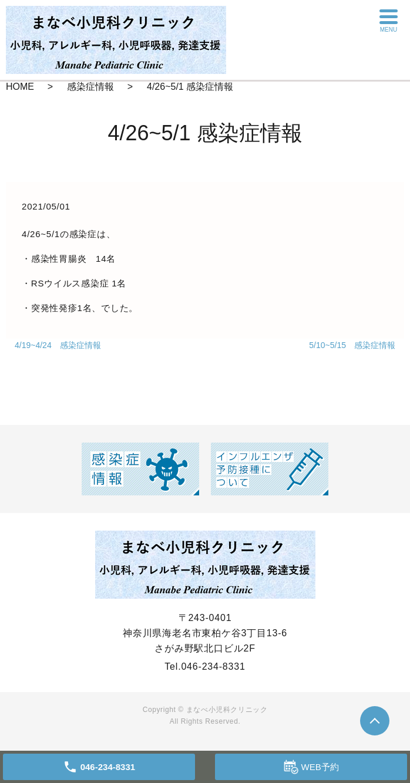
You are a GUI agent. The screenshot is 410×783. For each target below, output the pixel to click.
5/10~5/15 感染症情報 (352, 345)
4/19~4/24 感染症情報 (58, 345)
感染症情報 (90, 87)
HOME (20, 87)
